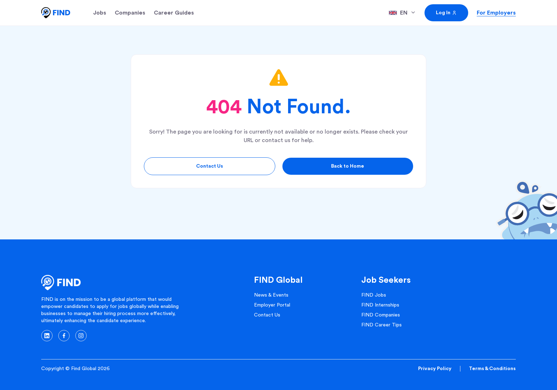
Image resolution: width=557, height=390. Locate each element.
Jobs (99, 13)
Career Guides (174, 13)
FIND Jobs (373, 295)
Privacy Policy (434, 368)
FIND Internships (380, 305)
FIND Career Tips (381, 325)
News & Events (271, 295)
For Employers (496, 13)
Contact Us (209, 166)
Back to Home (347, 166)
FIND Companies (380, 315)
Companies (130, 13)
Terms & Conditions (492, 368)
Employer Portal (272, 305)
